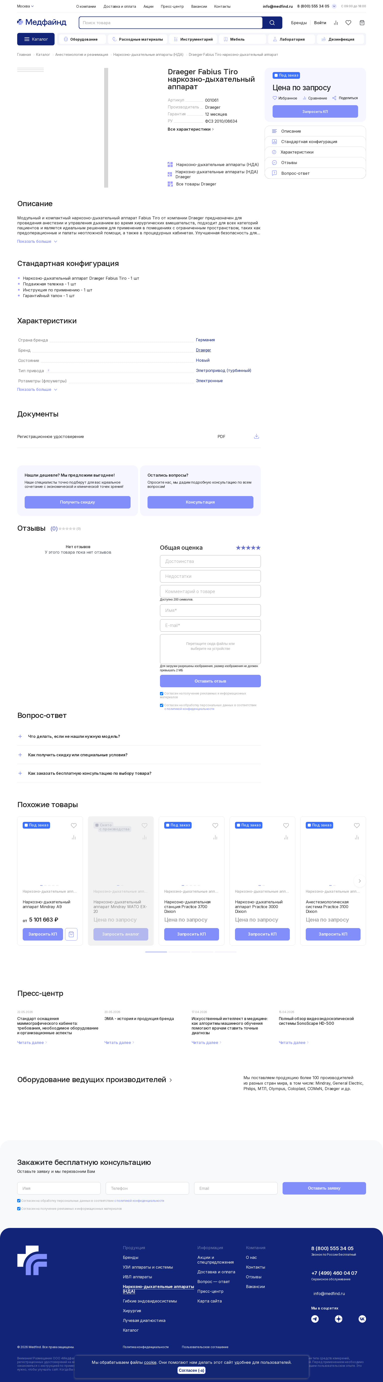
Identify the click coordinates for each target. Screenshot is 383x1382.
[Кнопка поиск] (272, 22)
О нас (251, 1257)
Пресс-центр (172, 6)
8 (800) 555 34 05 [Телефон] (313, 6)
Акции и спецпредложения (215, 1260)
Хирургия (132, 1310)
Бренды (299, 22)
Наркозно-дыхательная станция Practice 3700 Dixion (187, 906)
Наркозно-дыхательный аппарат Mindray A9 (47, 904)
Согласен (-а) (191, 1370)
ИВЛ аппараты (137, 1276)
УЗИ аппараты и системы (148, 1267)
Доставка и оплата (119, 6)
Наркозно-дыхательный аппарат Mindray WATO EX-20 (120, 906)
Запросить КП (315, 111)
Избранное (285, 98)
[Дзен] (338, 1319)
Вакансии (199, 6)
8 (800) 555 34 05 (332, 1248)
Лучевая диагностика (144, 1320)
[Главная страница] (42, 23)
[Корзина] (362, 23)
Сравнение (314, 98)
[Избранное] (348, 23)
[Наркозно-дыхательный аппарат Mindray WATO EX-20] (120, 857)
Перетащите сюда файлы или (210, 646)
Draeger (213, 107)
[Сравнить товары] (336, 23)
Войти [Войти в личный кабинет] (320, 22)
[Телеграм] (315, 1319)
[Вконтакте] (362, 1319)
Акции (148, 6)
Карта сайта (209, 1300)
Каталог (131, 1330)
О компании (86, 6)
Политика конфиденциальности (146, 1347)
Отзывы (253, 1276)
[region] (210, 607)
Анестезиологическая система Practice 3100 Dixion (327, 906)
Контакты (222, 6)
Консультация (200, 502)
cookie (150, 1362)
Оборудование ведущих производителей (95, 1079)
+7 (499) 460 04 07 (334, 1273)
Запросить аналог (120, 934)
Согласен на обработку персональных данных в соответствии (210, 707)
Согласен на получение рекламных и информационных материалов (203, 695)
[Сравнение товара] (73, 837)
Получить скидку (77, 502)
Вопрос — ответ (213, 1281)
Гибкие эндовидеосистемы (150, 1300)
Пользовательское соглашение (205, 1347)
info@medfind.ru (278, 6)
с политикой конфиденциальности (189, 709)
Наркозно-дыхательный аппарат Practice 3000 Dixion (259, 906)
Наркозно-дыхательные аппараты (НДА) (59, 891)
